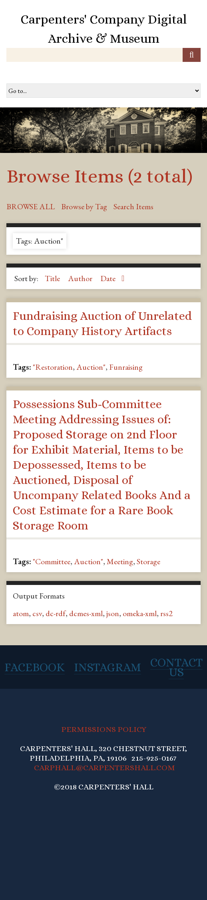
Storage (148, 561)
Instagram (107, 667)
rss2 (166, 613)
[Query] (103, 55)
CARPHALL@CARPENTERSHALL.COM (104, 767)
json (112, 613)
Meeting (120, 561)
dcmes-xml (86, 613)
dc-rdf (56, 613)
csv (37, 613)
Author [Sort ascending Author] (81, 278)
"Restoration (53, 367)
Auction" (90, 367)
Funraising (126, 367)
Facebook (34, 667)
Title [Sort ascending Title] (53, 278)
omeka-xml (140, 613)
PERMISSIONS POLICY (103, 729)
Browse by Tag (84, 206)
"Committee (51, 561)
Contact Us (176, 667)
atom (21, 613)
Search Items (133, 206)
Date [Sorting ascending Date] (108, 278)
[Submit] (192, 55)
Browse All (30, 206)
